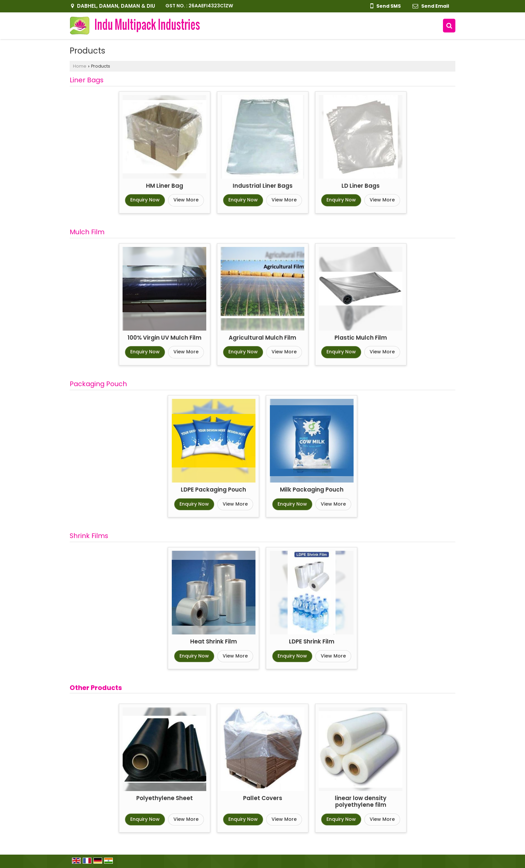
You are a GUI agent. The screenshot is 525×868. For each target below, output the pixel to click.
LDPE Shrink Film (311, 641)
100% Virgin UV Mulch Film (165, 338)
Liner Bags (86, 80)
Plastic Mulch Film (360, 338)
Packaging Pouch (98, 383)
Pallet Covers (262, 798)
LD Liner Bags (361, 186)
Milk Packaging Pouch (312, 490)
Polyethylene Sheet (164, 798)
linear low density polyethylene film (360, 801)
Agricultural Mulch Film (262, 338)
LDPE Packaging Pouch (213, 490)
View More (186, 199)
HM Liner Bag (164, 186)
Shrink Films (89, 535)
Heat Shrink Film (213, 641)
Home (79, 66)
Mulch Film (87, 232)
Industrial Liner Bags (263, 186)
